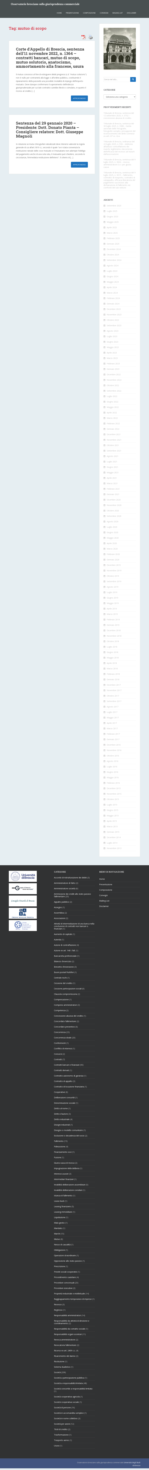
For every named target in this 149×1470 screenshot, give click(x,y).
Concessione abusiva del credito (68, 1017)
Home (59, 14)
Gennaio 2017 (113, 741)
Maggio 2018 (113, 659)
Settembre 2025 (114, 207)
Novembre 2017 (114, 692)
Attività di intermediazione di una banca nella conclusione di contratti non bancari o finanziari (74, 928)
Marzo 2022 (112, 419)
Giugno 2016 (112, 773)
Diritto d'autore (61, 1115)
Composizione (89, 14)
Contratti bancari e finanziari (66, 1066)
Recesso (58, 1306)
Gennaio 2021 (113, 496)
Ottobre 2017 (113, 697)
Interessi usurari (61, 1175)
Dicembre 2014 (114, 839)
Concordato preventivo (64, 1028)
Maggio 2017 (113, 719)
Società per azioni (62, 1425)
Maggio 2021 (113, 474)
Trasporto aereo (61, 1442)
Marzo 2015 (112, 828)
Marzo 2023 (112, 359)
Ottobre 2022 (113, 387)
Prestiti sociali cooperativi (65, 1273)
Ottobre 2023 (113, 321)
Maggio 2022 (113, 408)
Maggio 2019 (113, 605)
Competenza (60, 1012)
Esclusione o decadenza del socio (69, 1137)
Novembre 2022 (114, 381)
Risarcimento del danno (64, 1357)
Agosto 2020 (112, 523)
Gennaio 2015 (113, 833)
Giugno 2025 (112, 218)
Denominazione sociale (64, 1104)
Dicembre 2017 (114, 686)
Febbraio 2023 (113, 365)
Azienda (57, 941)
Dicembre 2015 (114, 790)
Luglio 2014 (112, 844)
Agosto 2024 (112, 267)
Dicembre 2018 (114, 632)
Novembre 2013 (114, 850)
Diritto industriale (62, 1121)
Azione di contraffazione (65, 946)
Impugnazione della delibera (66, 1170)
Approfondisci (79, 100)
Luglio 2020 (112, 528)
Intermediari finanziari (64, 1181)
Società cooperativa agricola (67, 1398)
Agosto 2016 (112, 762)
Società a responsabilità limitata (68, 1385)
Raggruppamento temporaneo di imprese (73, 1300)
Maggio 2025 (113, 223)
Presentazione (72, 14)
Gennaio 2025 (113, 245)
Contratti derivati (61, 1072)
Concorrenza (60, 1034)
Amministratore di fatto (64, 884)
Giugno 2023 (112, 343)
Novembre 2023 (114, 316)
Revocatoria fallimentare (65, 1346)
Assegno (58, 909)
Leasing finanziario (62, 1208)
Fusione (57, 1159)
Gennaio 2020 (113, 561)
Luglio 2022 (112, 398)
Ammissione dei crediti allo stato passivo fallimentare (72, 896)
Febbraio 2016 (113, 784)
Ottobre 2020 (113, 512)
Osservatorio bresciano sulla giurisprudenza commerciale (45, 4)
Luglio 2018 (112, 648)
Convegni (104, 14)
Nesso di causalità (62, 1246)
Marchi (57, 1235)
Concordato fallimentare (65, 1023)
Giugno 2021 (112, 468)
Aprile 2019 (112, 610)
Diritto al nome (61, 1110)
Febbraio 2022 (113, 425)
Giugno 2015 (112, 811)
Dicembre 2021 (114, 436)
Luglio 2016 (112, 768)
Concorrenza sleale (62, 1039)
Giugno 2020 (112, 534)
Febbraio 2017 (113, 735)
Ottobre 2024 (113, 256)
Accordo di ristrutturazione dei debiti (70, 879)
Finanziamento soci (63, 1153)
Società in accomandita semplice (69, 1414)
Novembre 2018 (114, 637)
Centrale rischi (60, 979)
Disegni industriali (62, 1126)
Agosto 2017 (112, 708)
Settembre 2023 (114, 327)
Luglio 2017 (112, 713)
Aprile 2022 (112, 414)
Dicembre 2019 (114, 566)
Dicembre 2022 (114, 376)
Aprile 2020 (112, 545)
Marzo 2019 (112, 615)
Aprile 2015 (112, 822)
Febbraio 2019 (113, 621)
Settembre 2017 (114, 703)
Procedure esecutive (63, 1289)
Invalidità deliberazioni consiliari (68, 1191)
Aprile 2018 (112, 664)
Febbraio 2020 (113, 556)
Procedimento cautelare (65, 1279)
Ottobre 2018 (113, 643)
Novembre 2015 (114, 795)
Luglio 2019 (112, 594)
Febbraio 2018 (113, 675)
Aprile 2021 (112, 479)
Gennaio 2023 (113, 370)
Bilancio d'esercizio (62, 963)
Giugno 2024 (112, 278)
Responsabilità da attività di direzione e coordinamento (71, 1323)
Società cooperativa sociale (66, 1403)
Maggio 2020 (113, 539)
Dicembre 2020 (114, 501)
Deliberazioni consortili (64, 1099)
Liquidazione (59, 1219)
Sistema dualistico (62, 1368)
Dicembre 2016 (114, 746)
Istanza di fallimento (63, 1197)
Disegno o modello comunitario (68, 1132)
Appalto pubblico (61, 903)
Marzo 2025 (112, 234)
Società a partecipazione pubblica (69, 1379)
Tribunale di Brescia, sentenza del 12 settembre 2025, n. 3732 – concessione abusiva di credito (119, 117)
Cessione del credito (63, 984)
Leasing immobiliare (63, 1213)
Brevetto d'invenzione (64, 968)
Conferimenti (60, 1044)
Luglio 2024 (112, 272)
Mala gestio (59, 1224)
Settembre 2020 (114, 517)
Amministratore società (64, 890)
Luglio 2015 (112, 806)
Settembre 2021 (114, 452)
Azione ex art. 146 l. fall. (64, 952)
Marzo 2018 (112, 670)
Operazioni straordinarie (65, 1257)
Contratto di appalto (63, 1083)
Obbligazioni (59, 1251)
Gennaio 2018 (113, 681)
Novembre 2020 (114, 507)
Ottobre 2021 (113, 447)
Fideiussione (59, 1148)
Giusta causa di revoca (64, 1164)
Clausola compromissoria (65, 995)
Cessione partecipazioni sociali (68, 990)
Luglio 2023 (112, 338)
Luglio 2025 (112, 212)
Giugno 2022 (112, 403)
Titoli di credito (60, 1431)
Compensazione (61, 1001)
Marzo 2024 (112, 294)
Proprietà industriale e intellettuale (69, 1295)
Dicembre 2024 (114, 251)
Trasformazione (61, 1436)
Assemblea (59, 914)
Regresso (58, 1311)
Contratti (58, 1061)
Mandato (58, 1230)
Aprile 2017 (112, 724)
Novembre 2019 (114, 572)
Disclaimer (131, 14)
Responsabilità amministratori (67, 1317)
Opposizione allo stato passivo (68, 1262)
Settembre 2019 (114, 583)
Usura (56, 1447)
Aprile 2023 (112, 354)
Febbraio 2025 (113, 240)
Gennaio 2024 (113, 305)
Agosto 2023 (112, 332)
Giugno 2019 (112, 599)
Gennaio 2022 (113, 430)
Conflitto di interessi (63, 1050)
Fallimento (59, 1142)
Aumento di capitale (63, 935)
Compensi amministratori (65, 1006)
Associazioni (59, 920)
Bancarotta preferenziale (65, 957)
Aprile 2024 (112, 289)
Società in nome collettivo (66, 1420)
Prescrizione (59, 1268)
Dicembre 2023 (114, 310)
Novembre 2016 (114, 752)
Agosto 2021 (112, 457)
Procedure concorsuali (64, 1284)
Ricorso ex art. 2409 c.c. (64, 1352)
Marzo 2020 (112, 550)
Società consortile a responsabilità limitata (73, 1390)
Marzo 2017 (112, 730)
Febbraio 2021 (113, 490)
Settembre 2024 (114, 261)
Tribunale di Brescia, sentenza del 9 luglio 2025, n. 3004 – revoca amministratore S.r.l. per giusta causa (120, 165)
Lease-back (59, 1202)
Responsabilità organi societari (68, 1336)
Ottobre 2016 (113, 757)
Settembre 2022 (114, 392)
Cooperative (59, 1093)
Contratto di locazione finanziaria (69, 1088)
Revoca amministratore (64, 1341)
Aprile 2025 (112, 229)
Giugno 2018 (112, 654)
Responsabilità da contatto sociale (69, 1330)
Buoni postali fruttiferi (64, 974)
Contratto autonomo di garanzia (68, 1077)
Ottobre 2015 (113, 801)
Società (57, 1374)
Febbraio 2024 (113, 300)
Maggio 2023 (113, 349)
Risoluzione (59, 1363)
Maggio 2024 (113, 283)
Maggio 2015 (113, 817)
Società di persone (62, 1409)
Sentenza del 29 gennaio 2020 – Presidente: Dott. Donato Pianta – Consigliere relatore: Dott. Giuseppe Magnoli (49, 131)
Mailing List (117, 14)
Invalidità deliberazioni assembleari (69, 1186)
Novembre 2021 (114, 441)
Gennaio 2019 (113, 626)
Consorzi (58, 1055)
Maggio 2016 (113, 779)
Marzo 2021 (112, 485)
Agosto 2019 (112, 588)
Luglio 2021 (112, 463)
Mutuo (57, 1240)
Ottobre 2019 (113, 577)
